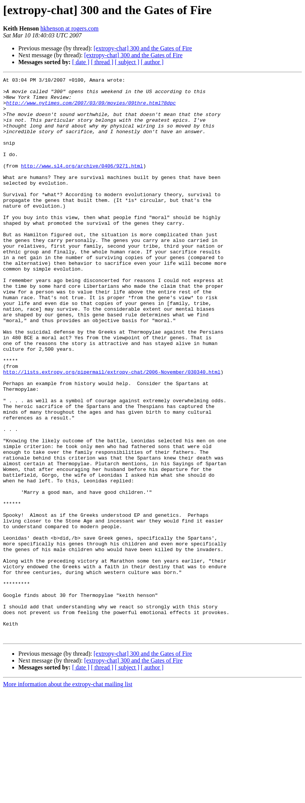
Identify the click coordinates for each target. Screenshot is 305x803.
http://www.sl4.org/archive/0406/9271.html (82, 184)
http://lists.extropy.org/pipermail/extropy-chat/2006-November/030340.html (111, 431)
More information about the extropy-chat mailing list (67, 796)
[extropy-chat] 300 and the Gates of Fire (143, 48)
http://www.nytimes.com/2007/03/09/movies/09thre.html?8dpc (91, 108)
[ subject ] (127, 62)
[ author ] (152, 62)
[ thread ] (102, 62)
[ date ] (80, 62)
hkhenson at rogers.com (69, 28)
